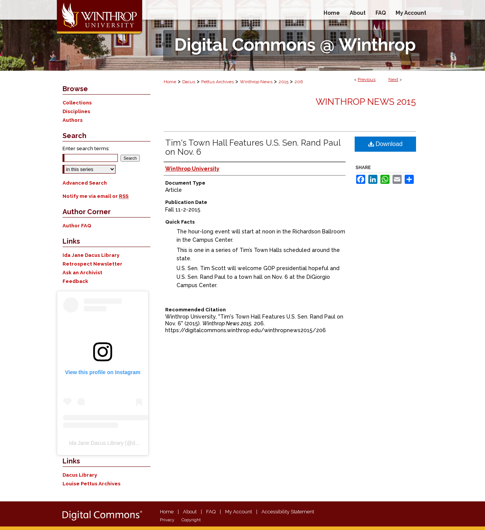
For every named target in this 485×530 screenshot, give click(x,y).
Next (393, 79)
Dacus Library (80, 475)
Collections (77, 103)
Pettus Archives (217, 81)
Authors (73, 120)
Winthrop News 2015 (366, 101)
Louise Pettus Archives (91, 483)
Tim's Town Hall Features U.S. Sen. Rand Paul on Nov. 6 (252, 147)
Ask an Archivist (82, 272)
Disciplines (76, 111)
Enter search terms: (86, 148)
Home (170, 81)
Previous (366, 79)
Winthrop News (256, 81)
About (190, 511)
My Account (238, 511)
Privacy (167, 520)
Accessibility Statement (287, 511)
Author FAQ (77, 225)
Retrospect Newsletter (92, 264)
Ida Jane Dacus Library (91, 255)
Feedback (75, 281)
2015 (283, 81)
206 (298, 81)
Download (385, 144)
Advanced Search (85, 183)
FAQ (211, 511)
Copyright (191, 520)
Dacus (188, 81)
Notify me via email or (95, 196)
